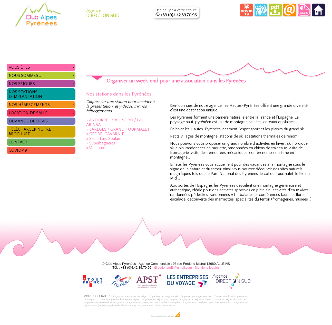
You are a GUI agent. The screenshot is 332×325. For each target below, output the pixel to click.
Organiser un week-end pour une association (207, 302)
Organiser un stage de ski (164, 296)
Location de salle (42, 112)
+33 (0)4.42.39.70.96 (178, 15)
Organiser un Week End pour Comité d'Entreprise (153, 302)
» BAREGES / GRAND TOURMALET (118, 129)
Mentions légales (207, 267)
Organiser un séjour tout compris (159, 299)
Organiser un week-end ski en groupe (104, 302)
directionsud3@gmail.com (173, 267)
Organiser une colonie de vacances (156, 305)
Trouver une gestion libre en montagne (118, 299)
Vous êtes (42, 67)
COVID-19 (18, 150)
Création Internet (170, 316)
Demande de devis (28, 121)
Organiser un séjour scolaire (195, 299)
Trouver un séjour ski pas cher (229, 299)
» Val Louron (97, 147)
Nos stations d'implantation (25, 94)
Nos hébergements (42, 104)
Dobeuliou (155, 316)
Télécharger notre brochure (30, 131)
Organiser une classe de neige (129, 296)
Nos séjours (42, 83)
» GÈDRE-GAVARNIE (105, 134)
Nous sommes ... (42, 75)
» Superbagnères (100, 143)
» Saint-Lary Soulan (103, 138)
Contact (18, 142)
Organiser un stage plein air (196, 296)
